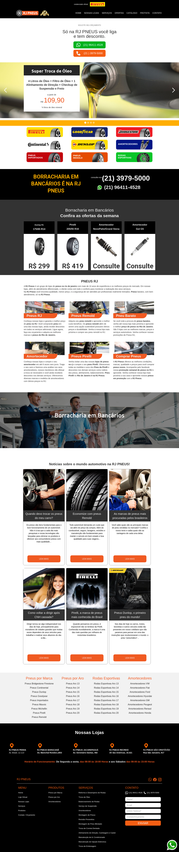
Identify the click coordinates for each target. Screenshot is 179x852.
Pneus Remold (39, 717)
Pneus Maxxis (39, 704)
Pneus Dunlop (39, 692)
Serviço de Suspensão (88, 806)
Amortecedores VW (140, 683)
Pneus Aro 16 (72, 696)
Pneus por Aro (73, 678)
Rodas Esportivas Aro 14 (106, 688)
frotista (145, 13)
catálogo (132, 13)
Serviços (21, 806)
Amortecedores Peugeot (140, 704)
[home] (33, 13)
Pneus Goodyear (39, 696)
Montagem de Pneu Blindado (90, 824)
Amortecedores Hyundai (140, 696)
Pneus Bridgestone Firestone (39, 683)
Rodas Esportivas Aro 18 (106, 704)
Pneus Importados (39, 700)
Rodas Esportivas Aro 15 (106, 692)
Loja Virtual (22, 797)
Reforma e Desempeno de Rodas (92, 793)
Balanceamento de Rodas (89, 802)
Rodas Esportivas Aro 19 (106, 709)
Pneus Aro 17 (72, 700)
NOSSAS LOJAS (91, 13)
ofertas (119, 13)
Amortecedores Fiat (140, 688)
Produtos (21, 810)
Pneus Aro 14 (72, 688)
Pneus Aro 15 (72, 692)
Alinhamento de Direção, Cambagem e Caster (97, 833)
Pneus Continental (39, 688)
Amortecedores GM (140, 700)
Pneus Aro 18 (72, 704)
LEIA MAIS (44, 559)
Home (78, 13)
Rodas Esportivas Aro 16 (106, 696)
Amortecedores (140, 678)
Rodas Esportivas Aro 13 (106, 683)
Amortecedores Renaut (139, 709)
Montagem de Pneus (87, 815)
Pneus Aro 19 (72, 709)
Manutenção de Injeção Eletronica (92, 842)
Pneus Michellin (39, 709)
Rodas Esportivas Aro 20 (106, 713)
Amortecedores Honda (140, 713)
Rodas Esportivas (106, 678)
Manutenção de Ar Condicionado (92, 837)
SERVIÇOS (107, 13)
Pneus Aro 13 (72, 683)
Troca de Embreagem (87, 846)
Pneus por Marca (39, 678)
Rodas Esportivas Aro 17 (106, 700)
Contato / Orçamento (26, 815)
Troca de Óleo (84, 797)
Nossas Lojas (23, 802)
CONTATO (157, 13)
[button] (5, 90)
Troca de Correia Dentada (89, 828)
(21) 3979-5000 (126, 178)
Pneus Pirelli (39, 713)
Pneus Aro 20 (72, 713)
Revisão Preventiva (86, 819)
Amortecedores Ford (140, 692)
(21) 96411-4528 (122, 187)
